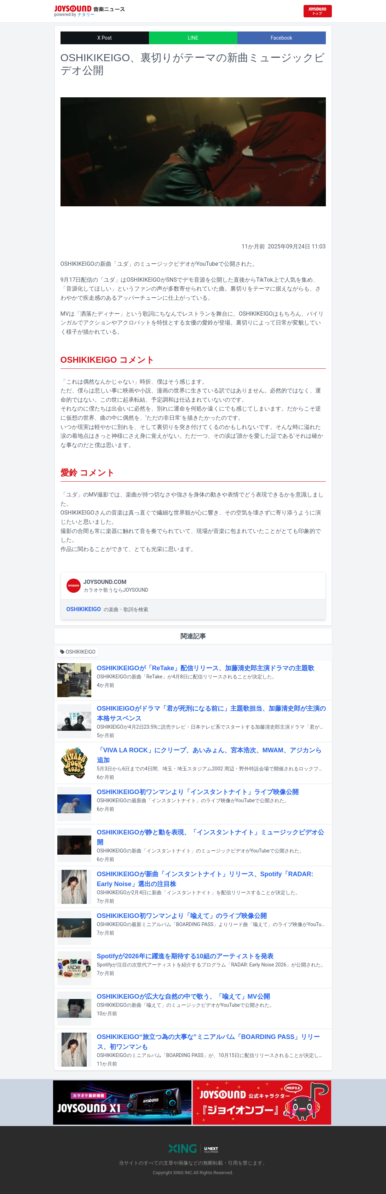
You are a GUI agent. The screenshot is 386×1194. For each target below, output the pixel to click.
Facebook (281, 38)
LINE (193, 38)
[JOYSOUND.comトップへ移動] (318, 11)
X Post (104, 38)
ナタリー (85, 14)
